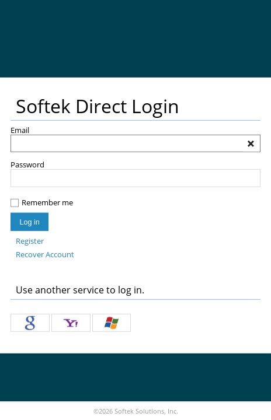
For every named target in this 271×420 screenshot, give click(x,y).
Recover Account (45, 255)
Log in (29, 222)
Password (27, 165)
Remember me (47, 203)
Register (30, 241)
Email (20, 130)
